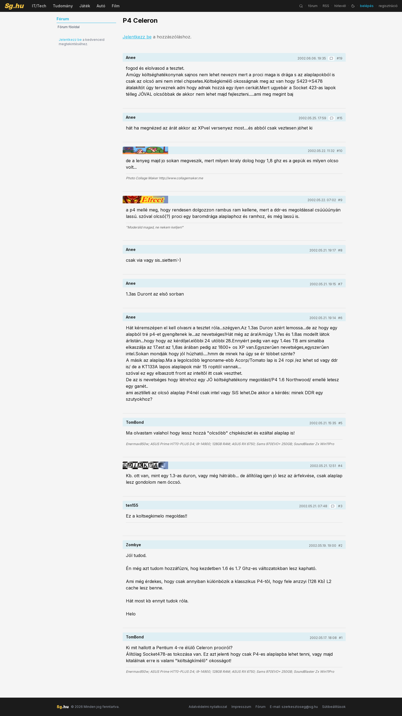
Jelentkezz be (70, 40)
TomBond (135, 422)
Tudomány (63, 6)
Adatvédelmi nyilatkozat (208, 707)
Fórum (261, 707)
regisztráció (388, 6)
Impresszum (241, 707)
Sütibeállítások (334, 707)
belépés (367, 6)
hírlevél (340, 6)
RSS (326, 6)
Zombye (133, 544)
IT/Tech (39, 6)
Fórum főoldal (69, 27)
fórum (313, 6)
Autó (101, 6)
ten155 (132, 505)
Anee (131, 57)
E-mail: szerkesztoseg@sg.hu (294, 707)
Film (115, 6)
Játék (84, 6)
